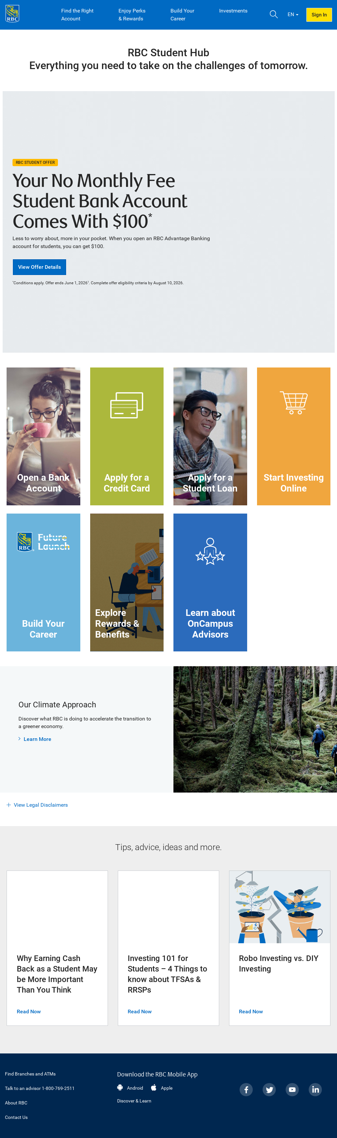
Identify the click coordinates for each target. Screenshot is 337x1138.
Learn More (37, 739)
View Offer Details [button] (39, 267)
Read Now (29, 1011)
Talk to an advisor (40, 1088)
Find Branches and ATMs (30, 1073)
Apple (166, 1088)
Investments (233, 11)
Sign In (319, 15)
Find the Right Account (77, 15)
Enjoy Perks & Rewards (131, 15)
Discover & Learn (134, 1100)
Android (135, 1088)
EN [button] (291, 14)
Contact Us (16, 1117)
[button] (274, 14)
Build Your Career (182, 15)
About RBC (16, 1102)
